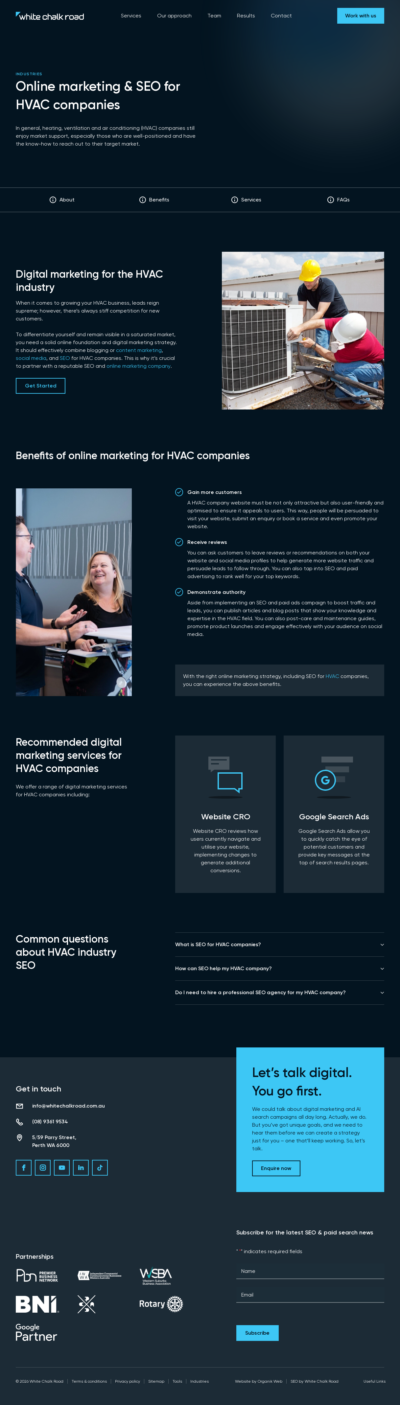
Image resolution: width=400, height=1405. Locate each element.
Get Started (41, 386)
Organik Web (270, 1381)
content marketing (139, 350)
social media (31, 358)
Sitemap (156, 1381)
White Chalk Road (322, 1381)
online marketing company (138, 366)
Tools (177, 1381)
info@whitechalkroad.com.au (68, 1106)
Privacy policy (127, 1381)
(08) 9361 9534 (50, 1121)
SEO (65, 358)
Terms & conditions (89, 1381)
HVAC (332, 676)
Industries (29, 74)
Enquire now (276, 1168)
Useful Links (375, 1381)
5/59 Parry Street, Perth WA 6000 (54, 1141)
